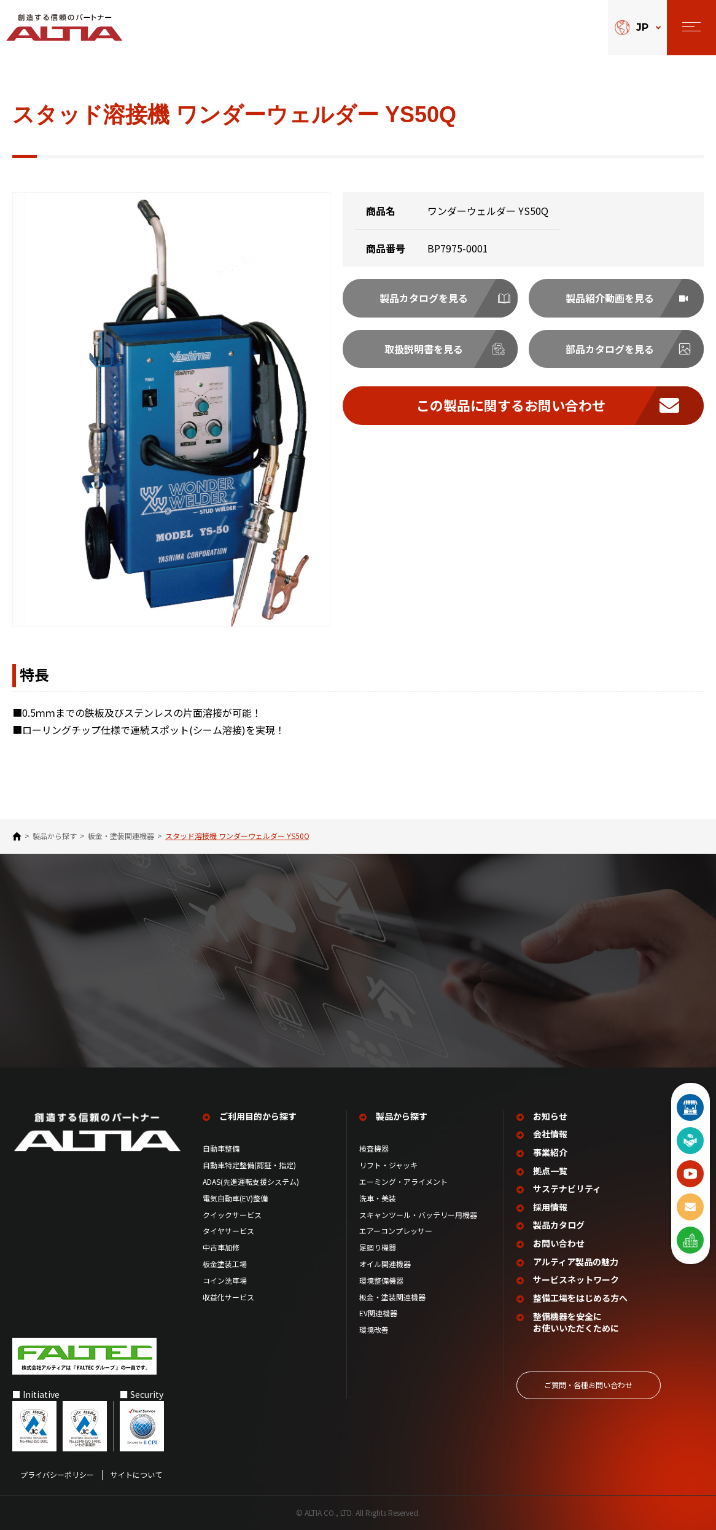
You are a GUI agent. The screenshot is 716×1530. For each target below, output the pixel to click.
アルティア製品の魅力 (575, 1261)
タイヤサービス (228, 1230)
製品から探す (55, 836)
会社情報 (550, 1133)
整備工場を (580, 1298)
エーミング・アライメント (403, 1181)
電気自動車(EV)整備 (235, 1198)
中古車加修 (221, 1247)
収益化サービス (228, 1297)
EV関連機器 (378, 1312)
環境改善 (374, 1329)
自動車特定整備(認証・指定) (253, 1164)
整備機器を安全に (576, 1321)
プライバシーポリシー (57, 1474)
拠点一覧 (550, 1170)
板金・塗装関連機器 (121, 836)
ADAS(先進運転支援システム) (251, 1181)
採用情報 (550, 1206)
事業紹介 (550, 1152)
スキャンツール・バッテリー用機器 (418, 1214)
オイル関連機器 (385, 1263)
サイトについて (136, 1474)
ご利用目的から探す (258, 1116)
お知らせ (550, 1116)
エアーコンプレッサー (395, 1230)
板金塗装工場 (225, 1263)
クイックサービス (232, 1214)
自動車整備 (221, 1148)
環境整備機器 (381, 1280)
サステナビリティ (567, 1188)
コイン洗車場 (225, 1280)
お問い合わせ (559, 1243)
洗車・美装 (377, 1198)
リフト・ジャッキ (388, 1164)
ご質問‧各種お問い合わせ (588, 1384)
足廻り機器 (377, 1247)
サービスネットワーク (576, 1279)
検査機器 (374, 1148)
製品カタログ (559, 1224)
